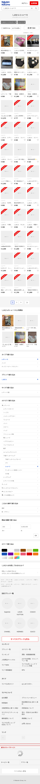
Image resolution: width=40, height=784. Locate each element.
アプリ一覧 (24, 762)
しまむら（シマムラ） (8, 22)
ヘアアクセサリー (20, 441)
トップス (20, 412)
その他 (21, 473)
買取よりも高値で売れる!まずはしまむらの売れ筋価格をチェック (20, 572)
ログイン (25, 3)
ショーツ (21, 22)
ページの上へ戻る (20, 771)
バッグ (20, 430)
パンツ (20, 423)
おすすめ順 (16, 28)
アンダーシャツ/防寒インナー (21, 470)
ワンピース (20, 419)
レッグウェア (20, 477)
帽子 (20, 448)
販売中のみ (5, 28)
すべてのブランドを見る (20, 639)
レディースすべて (20, 409)
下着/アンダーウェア (20, 455)
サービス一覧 (5, 762)
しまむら (20, 379)
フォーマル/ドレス (20, 445)
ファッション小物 (20, 434)
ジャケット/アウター (20, 416)
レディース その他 (20, 481)
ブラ (21, 463)
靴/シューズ (20, 437)
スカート (20, 427)
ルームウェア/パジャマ (20, 452)
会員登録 (34, 3)
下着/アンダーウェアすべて (21, 459)
